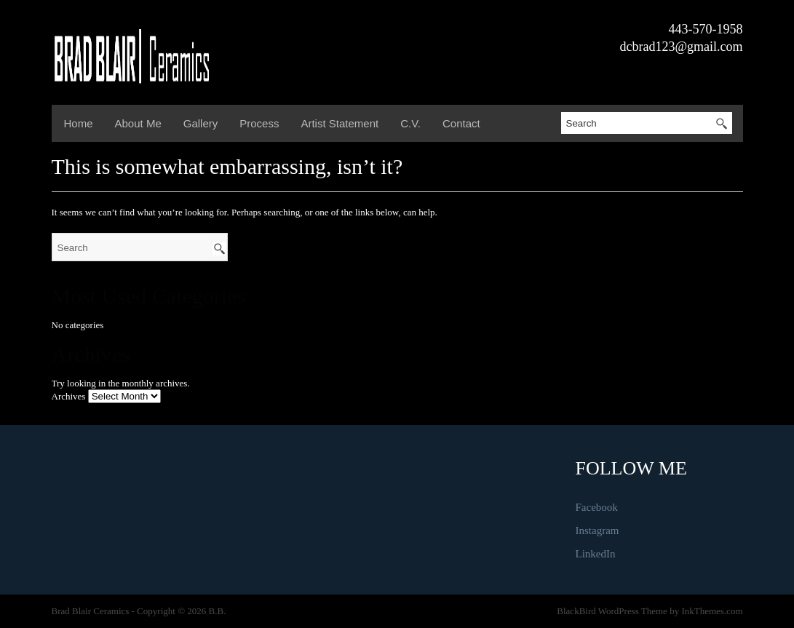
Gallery (200, 123)
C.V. (410, 123)
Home (78, 123)
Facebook (597, 507)
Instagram (597, 530)
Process (259, 123)
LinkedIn (596, 554)
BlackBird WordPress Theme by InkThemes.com (649, 610)
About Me (138, 123)
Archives (69, 396)
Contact (461, 123)
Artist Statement (339, 123)
